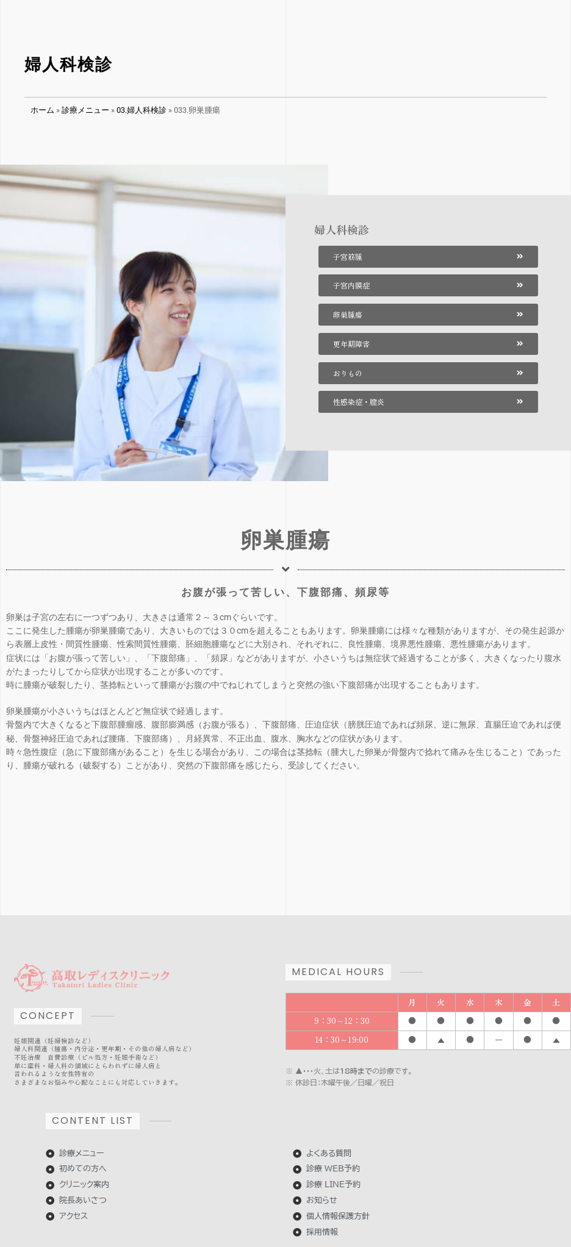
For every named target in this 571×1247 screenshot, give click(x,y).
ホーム (42, 110)
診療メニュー (85, 110)
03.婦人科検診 (142, 110)
